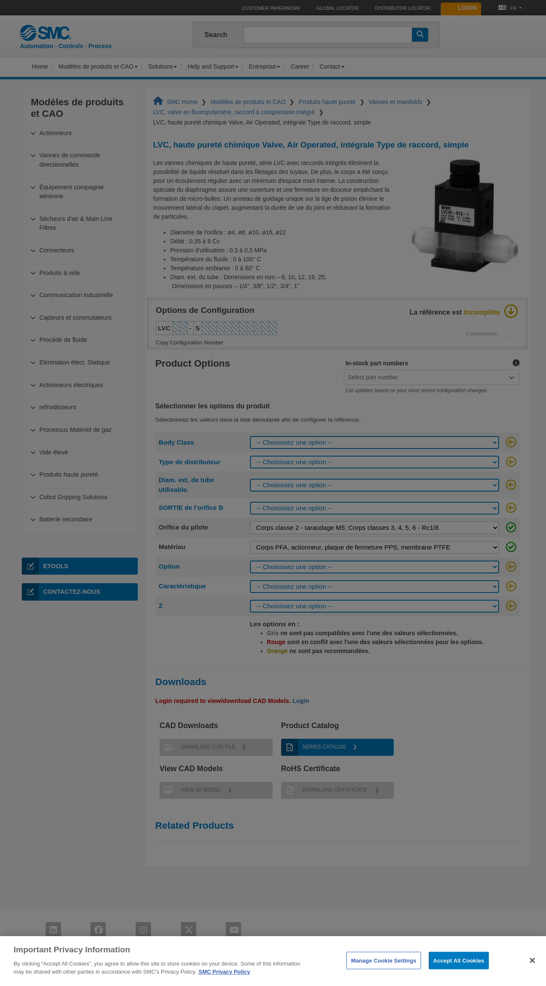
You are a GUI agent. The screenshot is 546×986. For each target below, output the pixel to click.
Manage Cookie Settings (383, 971)
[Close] (532, 971)
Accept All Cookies (459, 971)
